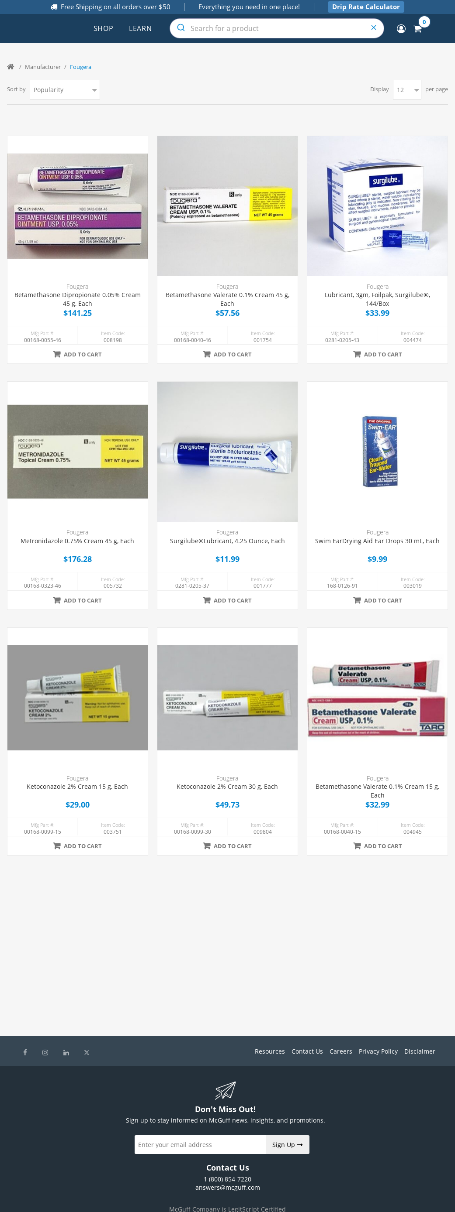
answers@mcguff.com (227, 1187)
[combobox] (277, 28)
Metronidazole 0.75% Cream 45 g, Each (77, 541)
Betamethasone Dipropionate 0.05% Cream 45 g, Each (77, 299)
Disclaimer (419, 1051)
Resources (270, 1051)
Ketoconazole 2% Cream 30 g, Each (227, 786)
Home (11, 67)
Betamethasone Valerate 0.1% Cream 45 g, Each (227, 299)
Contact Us (307, 1051)
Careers (341, 1051)
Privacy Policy (378, 1051)
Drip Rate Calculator (366, 6)
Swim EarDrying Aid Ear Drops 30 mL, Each (377, 541)
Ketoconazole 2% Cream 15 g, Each (77, 786)
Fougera (77, 286)
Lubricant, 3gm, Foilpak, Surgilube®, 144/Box (377, 299)
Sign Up (287, 1144)
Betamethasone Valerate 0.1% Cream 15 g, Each (377, 790)
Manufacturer (43, 67)
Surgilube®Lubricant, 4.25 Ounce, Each (227, 541)
